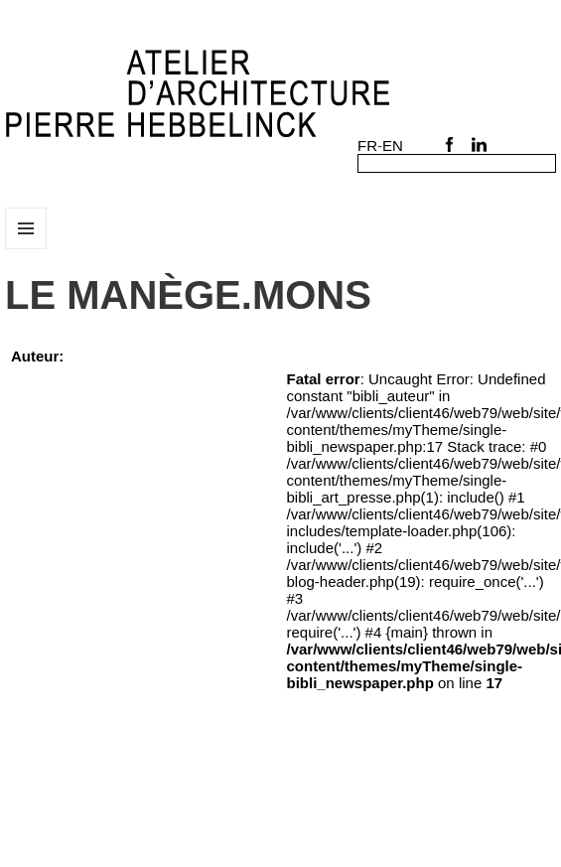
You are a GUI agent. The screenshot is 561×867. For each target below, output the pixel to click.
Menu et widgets (26, 248)
